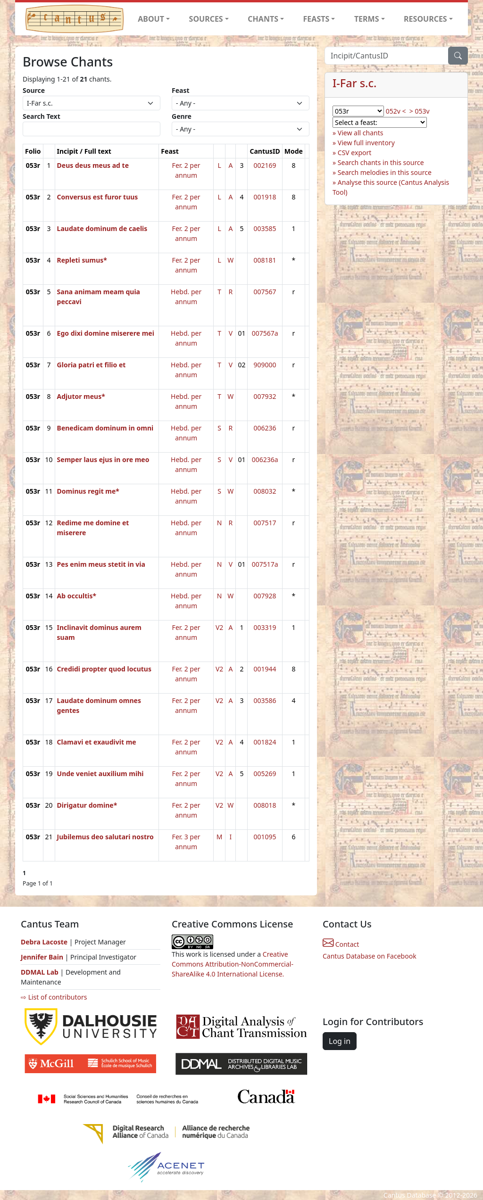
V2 (219, 627)
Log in (339, 1041)
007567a (265, 333)
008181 (265, 260)
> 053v (419, 111)
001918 (265, 196)
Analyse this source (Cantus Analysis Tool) (391, 187)
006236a (265, 459)
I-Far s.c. (354, 83)
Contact (341, 944)
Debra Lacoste (44, 941)
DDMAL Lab (39, 972)
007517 (265, 522)
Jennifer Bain (43, 956)
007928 (265, 595)
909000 (265, 364)
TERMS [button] (366, 19)
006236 (265, 427)
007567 (265, 291)
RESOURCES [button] (425, 19)
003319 (265, 627)
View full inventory (366, 142)
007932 (265, 396)
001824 (265, 741)
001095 (265, 836)
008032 (265, 491)
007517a (265, 564)
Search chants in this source (381, 162)
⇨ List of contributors (54, 997)
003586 (265, 700)
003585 (265, 228)
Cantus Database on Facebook (369, 956)
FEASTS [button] (316, 19)
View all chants (360, 132)
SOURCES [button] (206, 19)
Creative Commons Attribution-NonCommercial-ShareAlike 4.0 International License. (232, 964)
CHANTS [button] (263, 19)
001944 (265, 668)
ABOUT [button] (151, 19)
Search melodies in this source (385, 172)
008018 (265, 805)
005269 (265, 773)
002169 (265, 165)
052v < (396, 111)
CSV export (355, 152)
